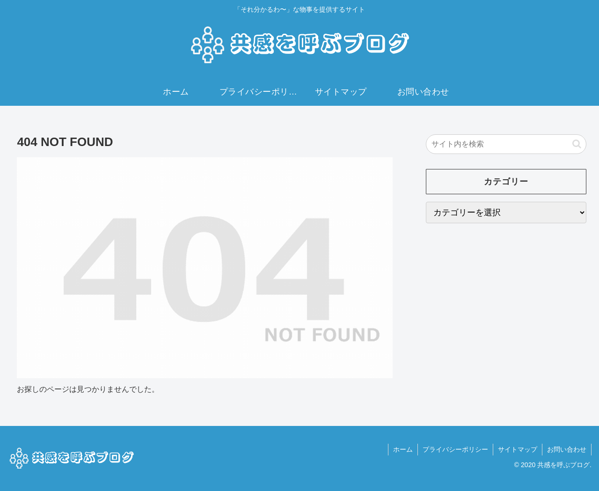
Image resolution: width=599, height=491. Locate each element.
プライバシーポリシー (455, 449)
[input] (506, 144)
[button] (577, 144)
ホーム (403, 449)
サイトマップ (517, 449)
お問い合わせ (566, 449)
